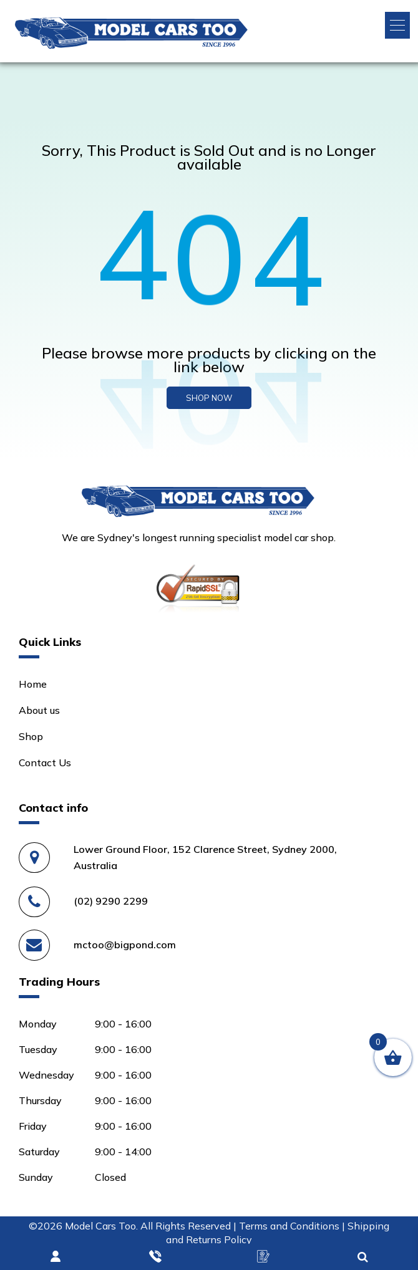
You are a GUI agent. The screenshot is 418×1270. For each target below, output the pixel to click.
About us (39, 710)
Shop (31, 736)
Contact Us (45, 762)
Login (56, 1257)
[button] (397, 25)
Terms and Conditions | (293, 1225)
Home (33, 684)
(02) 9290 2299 (111, 901)
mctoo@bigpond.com (125, 944)
